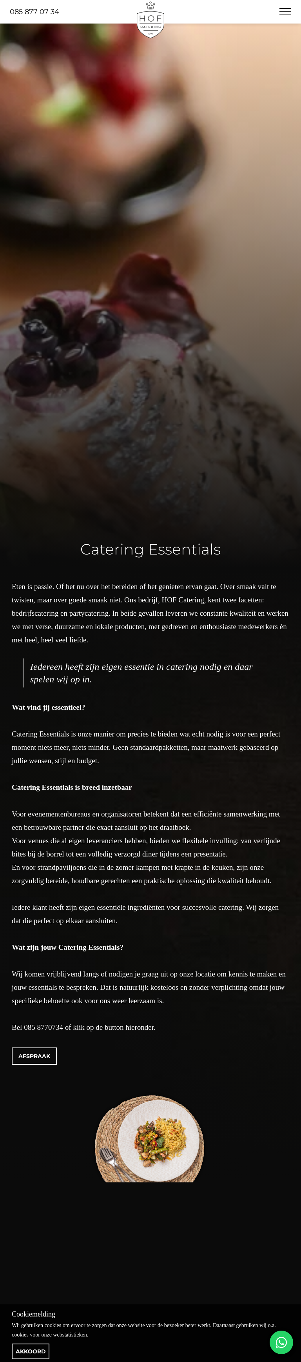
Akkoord (31, 1351)
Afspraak (34, 1056)
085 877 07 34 (34, 11)
